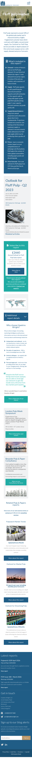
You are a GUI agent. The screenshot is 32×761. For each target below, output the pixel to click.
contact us (8, 513)
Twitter (2, 744)
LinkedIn (6, 744)
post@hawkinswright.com (11, 716)
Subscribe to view (16, 271)
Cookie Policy (13, 752)
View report (4, 671)
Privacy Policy (6, 752)
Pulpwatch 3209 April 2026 (10, 660)
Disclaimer (20, 752)
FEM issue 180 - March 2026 (11, 677)
